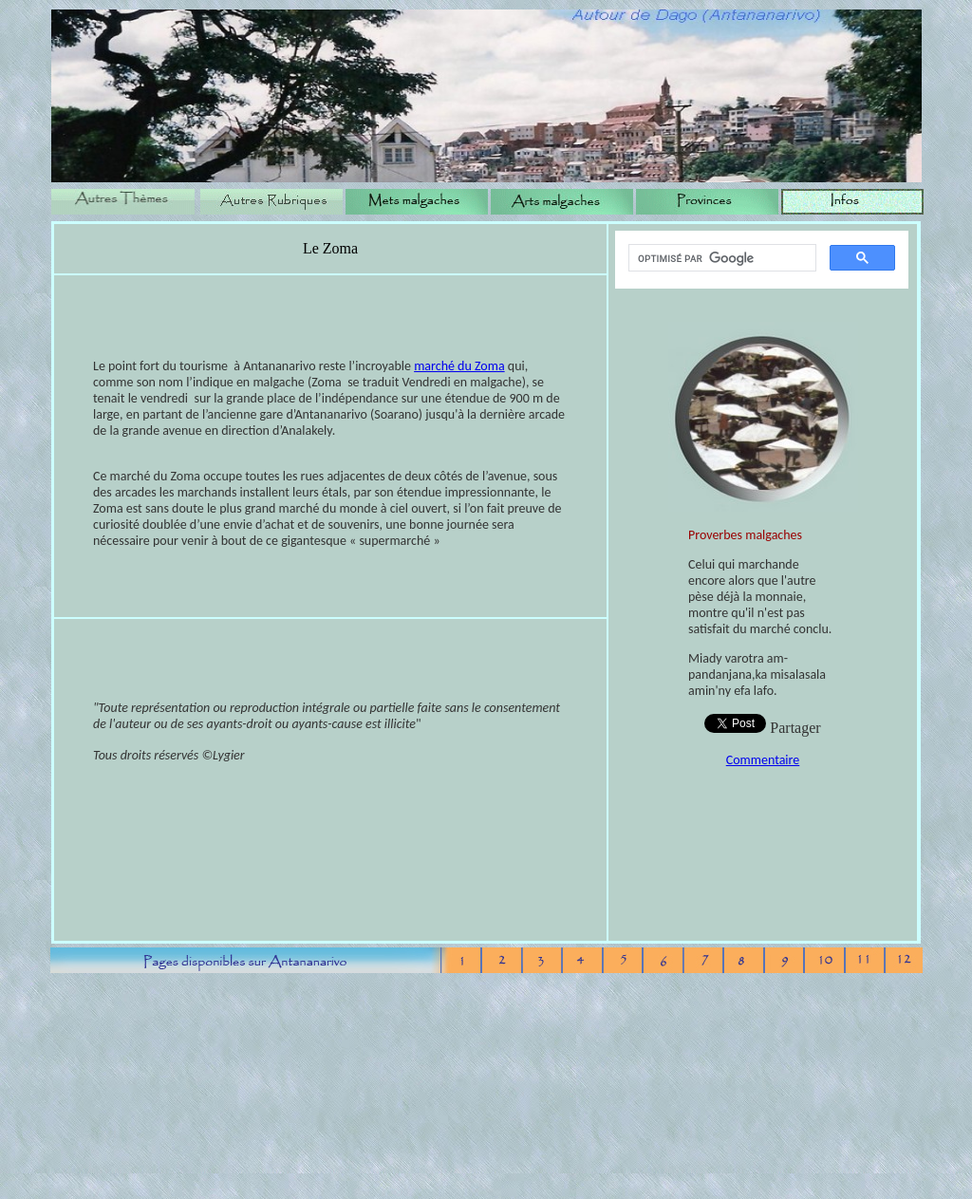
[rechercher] (720, 258)
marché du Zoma (459, 366)
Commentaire (763, 760)
